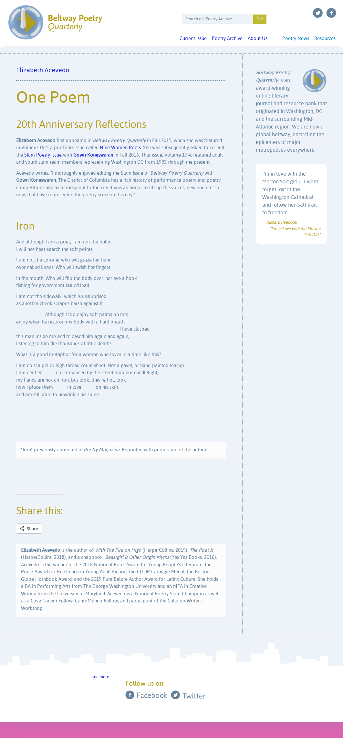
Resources (325, 38)
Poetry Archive (227, 38)
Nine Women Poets (120, 147)
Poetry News (295, 38)
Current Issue (193, 38)
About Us (257, 38)
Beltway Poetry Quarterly (55, 22)
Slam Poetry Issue (43, 155)
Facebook (331, 13)
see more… (102, 677)
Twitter (318, 13)
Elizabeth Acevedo (42, 70)
